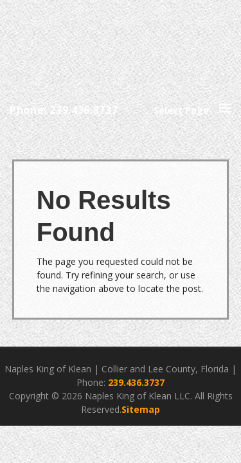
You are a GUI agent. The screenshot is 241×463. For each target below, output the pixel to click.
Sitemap (140, 409)
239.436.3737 (136, 382)
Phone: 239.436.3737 (64, 110)
